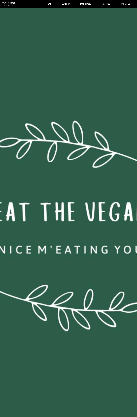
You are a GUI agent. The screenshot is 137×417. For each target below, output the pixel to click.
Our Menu (66, 3)
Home (49, 3)
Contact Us (125, 3)
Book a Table (85, 3)
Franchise (106, 3)
